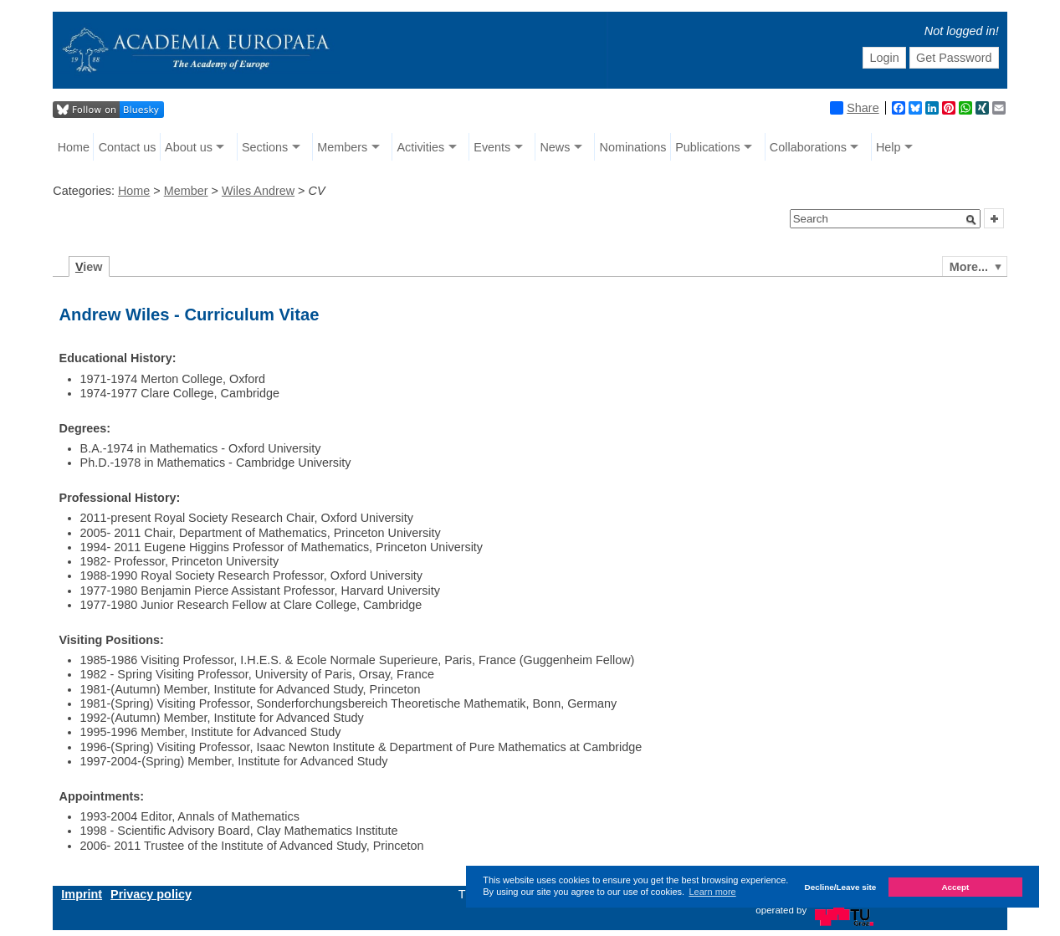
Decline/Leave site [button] (841, 887)
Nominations (633, 147)
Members (342, 147)
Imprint (81, 894)
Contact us (127, 147)
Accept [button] (955, 887)
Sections (265, 147)
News (555, 147)
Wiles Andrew (258, 190)
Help (888, 147)
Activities (420, 147)
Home (74, 147)
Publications (707, 147)
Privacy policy (151, 894)
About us (189, 147)
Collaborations (808, 147)
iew (89, 267)
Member (186, 190)
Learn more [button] (712, 892)
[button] (971, 220)
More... (969, 267)
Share (854, 108)
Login (884, 57)
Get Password (953, 57)
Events (492, 147)
